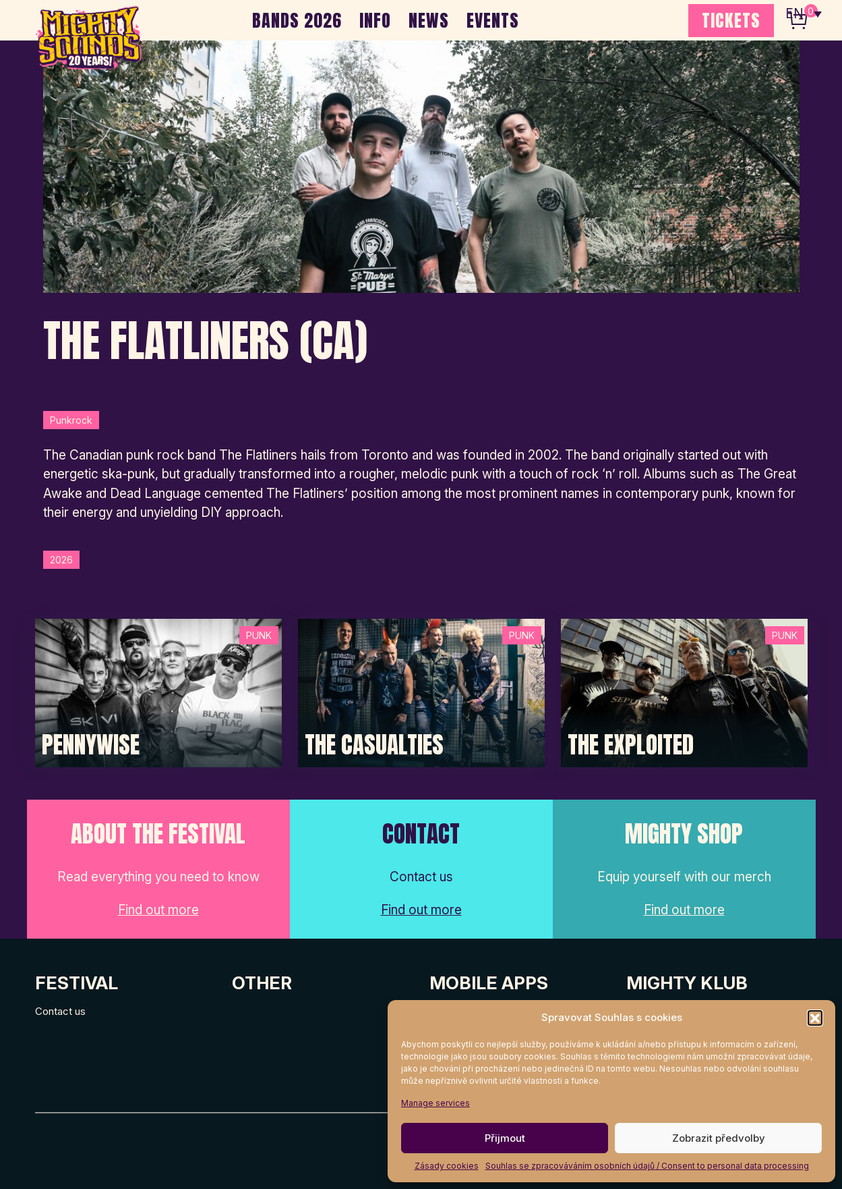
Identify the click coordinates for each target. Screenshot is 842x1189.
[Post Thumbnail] (158, 692)
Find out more (158, 910)
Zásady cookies (447, 1166)
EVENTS (493, 20)
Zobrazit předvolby (718, 1138)
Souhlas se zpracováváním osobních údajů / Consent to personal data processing (647, 1166)
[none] (804, 13)
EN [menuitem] (794, 14)
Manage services (435, 1103)
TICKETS (731, 20)
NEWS (429, 20)
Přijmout (505, 1138)
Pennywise (91, 745)
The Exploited (631, 745)
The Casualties (374, 745)
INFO (375, 20)
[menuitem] (804, 13)
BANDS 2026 (297, 20)
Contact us (60, 1011)
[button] (815, 1017)
